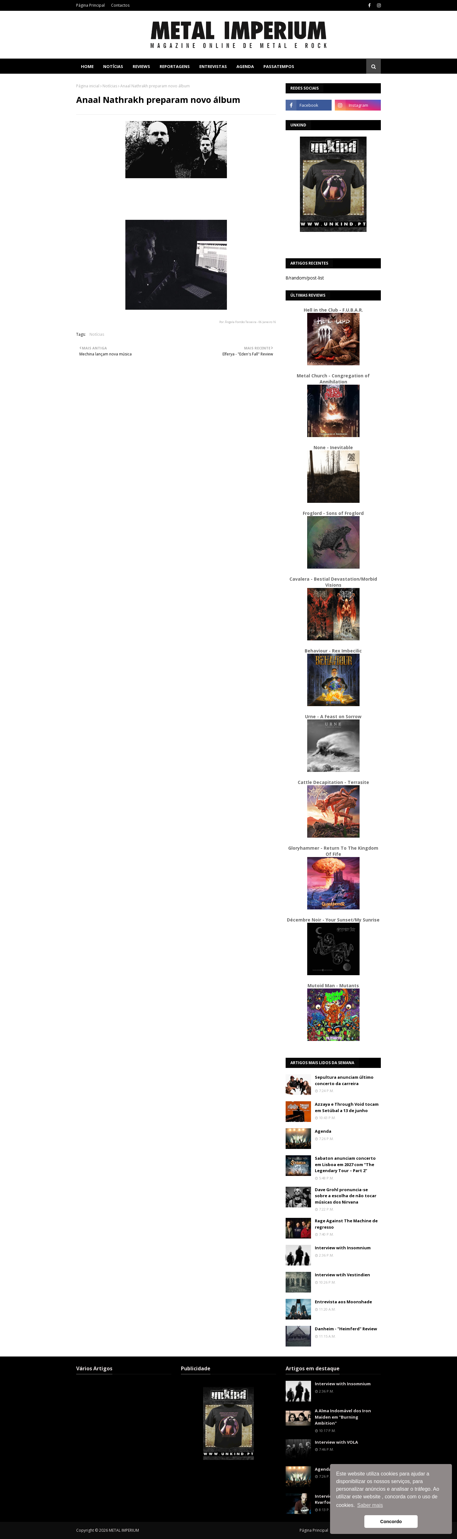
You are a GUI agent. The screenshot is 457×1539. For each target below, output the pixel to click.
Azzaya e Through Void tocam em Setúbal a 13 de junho (347, 1107)
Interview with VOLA (336, 1442)
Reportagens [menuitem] (175, 66)
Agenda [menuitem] (245, 66)
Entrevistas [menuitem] (213, 66)
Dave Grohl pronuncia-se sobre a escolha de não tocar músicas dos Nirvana (345, 1196)
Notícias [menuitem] (113, 66)
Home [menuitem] (87, 66)
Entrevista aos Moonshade (343, 1302)
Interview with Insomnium (343, 1248)
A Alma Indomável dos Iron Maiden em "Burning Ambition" (343, 1417)
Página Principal (90, 5)
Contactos (120, 5)
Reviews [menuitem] (141, 66)
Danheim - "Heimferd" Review (346, 1329)
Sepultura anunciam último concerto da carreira (344, 1080)
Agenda (323, 1131)
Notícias (110, 86)
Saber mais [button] (370, 1505)
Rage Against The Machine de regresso (346, 1224)
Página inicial (87, 86)
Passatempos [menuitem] (278, 66)
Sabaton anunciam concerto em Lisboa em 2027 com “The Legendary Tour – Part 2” (345, 1164)
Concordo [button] (391, 1521)
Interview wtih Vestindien (342, 1275)
